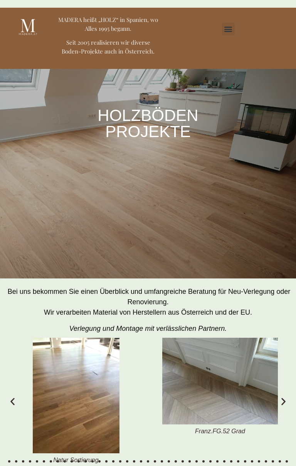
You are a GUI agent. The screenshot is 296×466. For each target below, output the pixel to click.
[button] (228, 29)
